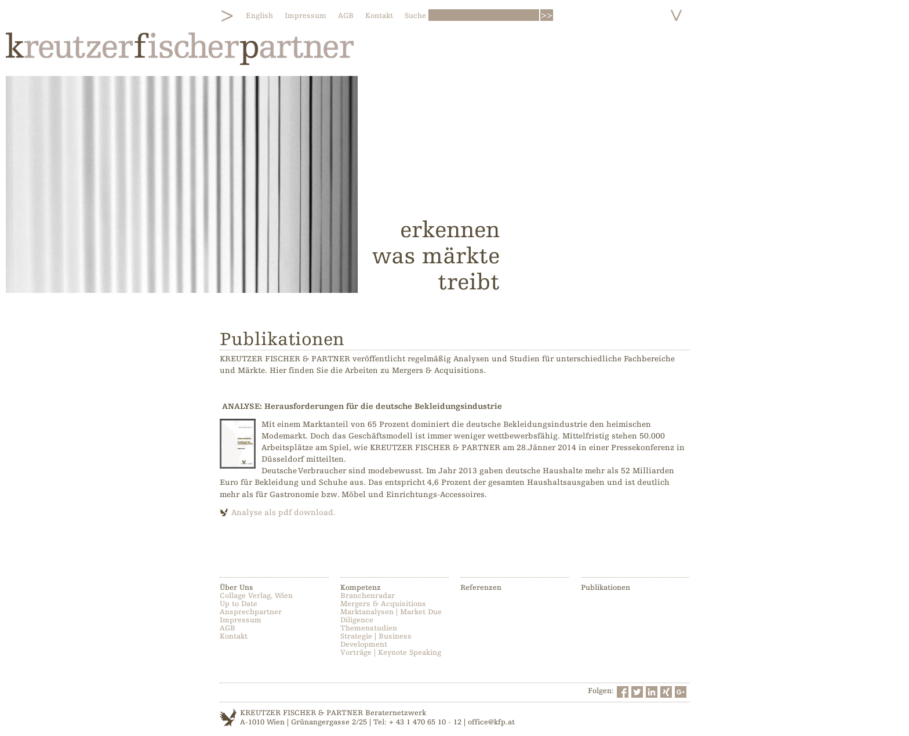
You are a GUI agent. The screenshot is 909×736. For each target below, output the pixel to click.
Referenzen (480, 587)
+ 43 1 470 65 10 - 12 (425, 722)
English (259, 16)
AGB (346, 16)
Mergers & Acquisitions (383, 604)
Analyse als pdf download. (283, 512)
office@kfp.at (491, 722)
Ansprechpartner (251, 612)
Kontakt (379, 16)
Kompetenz (360, 587)
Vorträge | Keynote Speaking (390, 652)
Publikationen (605, 587)
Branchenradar (367, 596)
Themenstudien (368, 628)
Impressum (305, 16)
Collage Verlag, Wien (256, 596)
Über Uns (236, 587)
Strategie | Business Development (376, 640)
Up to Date (238, 604)
